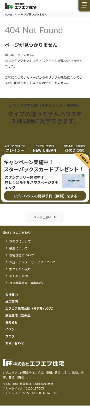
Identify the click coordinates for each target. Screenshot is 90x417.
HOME (8, 14)
